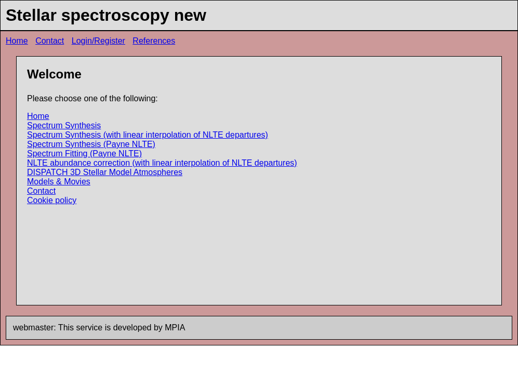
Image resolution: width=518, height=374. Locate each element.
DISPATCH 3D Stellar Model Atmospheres (104, 172)
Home (17, 40)
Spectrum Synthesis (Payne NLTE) (91, 144)
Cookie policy (51, 200)
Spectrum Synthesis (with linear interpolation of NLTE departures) (147, 134)
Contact (49, 40)
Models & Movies (58, 181)
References (153, 40)
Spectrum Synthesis (64, 125)
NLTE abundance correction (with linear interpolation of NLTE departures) (162, 162)
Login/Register (98, 40)
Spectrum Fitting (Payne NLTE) (84, 153)
